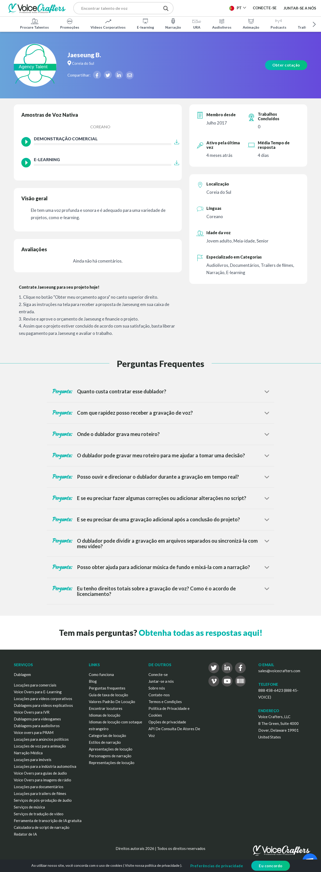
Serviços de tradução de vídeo (38, 814)
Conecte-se (158, 674)
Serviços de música (29, 807)
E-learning (145, 23)
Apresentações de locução (110, 749)
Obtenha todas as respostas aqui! (200, 633)
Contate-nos (159, 695)
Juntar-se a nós (300, 8)
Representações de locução (111, 762)
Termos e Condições (165, 701)
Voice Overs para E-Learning (38, 692)
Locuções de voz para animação (40, 746)
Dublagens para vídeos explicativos (43, 705)
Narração (173, 23)
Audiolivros (221, 23)
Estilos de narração (105, 742)
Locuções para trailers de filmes (40, 793)
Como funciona (101, 674)
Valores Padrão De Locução (112, 701)
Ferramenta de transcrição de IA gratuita (48, 820)
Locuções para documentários (38, 786)
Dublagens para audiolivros (37, 725)
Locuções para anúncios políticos (41, 739)
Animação (251, 23)
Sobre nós (156, 688)
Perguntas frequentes (107, 688)
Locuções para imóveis (32, 759)
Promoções (69, 23)
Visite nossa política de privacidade (152, 865)
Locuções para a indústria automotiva (45, 766)
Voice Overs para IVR (31, 712)
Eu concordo (270, 865)
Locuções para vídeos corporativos (43, 698)
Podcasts (278, 23)
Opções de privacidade (167, 722)
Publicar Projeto (204, 10)
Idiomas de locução (104, 715)
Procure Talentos (34, 23)
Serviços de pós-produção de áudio (43, 800)
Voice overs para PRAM (33, 732)
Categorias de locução (107, 735)
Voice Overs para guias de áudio (40, 773)
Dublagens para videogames (37, 719)
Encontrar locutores (105, 708)
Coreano (100, 126)
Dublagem (22, 674)
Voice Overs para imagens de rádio (42, 780)
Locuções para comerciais (35, 685)
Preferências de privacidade (216, 865)
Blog (93, 681)
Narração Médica (28, 753)
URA (196, 23)
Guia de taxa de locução (108, 695)
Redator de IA (25, 834)
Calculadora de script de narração (41, 827)
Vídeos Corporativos (108, 23)
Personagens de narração (110, 756)
